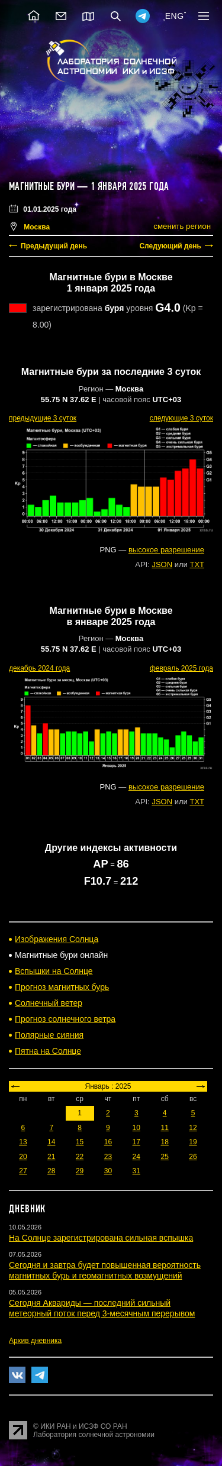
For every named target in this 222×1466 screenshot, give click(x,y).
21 (51, 1157)
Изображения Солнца (56, 939)
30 (108, 1171)
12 (193, 1128)
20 (23, 1157)
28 (51, 1171)
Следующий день (170, 246)
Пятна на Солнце (48, 1051)
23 (108, 1157)
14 (51, 1142)
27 (23, 1171)
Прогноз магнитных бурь (62, 987)
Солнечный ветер (48, 1003)
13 (23, 1142)
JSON (162, 564)
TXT (196, 564)
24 (136, 1157)
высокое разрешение (166, 549)
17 (136, 1142)
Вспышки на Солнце (54, 971)
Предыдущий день (54, 246)
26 (193, 1157)
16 (108, 1142)
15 (79, 1142)
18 (164, 1142)
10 (136, 1128)
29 (79, 1171)
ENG (174, 16)
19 (193, 1142)
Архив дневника (35, 1340)
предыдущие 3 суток (42, 418)
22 (79, 1157)
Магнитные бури (43, 186)
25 (164, 1157)
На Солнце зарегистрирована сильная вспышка (101, 1237)
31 (136, 1171)
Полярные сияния (49, 1035)
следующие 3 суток (181, 418)
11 (164, 1128)
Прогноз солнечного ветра (65, 1019)
